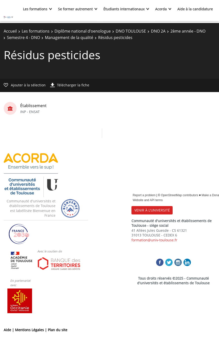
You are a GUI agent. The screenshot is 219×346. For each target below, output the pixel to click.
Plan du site (57, 329)
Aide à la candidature (195, 9)
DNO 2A (158, 31)
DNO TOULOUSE (131, 31)
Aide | (9, 329)
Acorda (161, 9)
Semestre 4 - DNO (23, 37)
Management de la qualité (69, 37)
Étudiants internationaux (124, 9)
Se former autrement (75, 9)
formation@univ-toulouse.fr (154, 240)
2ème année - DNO (187, 31)
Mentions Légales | (31, 329)
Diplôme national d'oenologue (83, 31)
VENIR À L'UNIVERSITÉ (152, 210)
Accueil (10, 31)
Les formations (35, 9)
